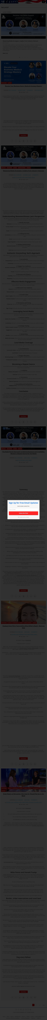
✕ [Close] (38, 500)
